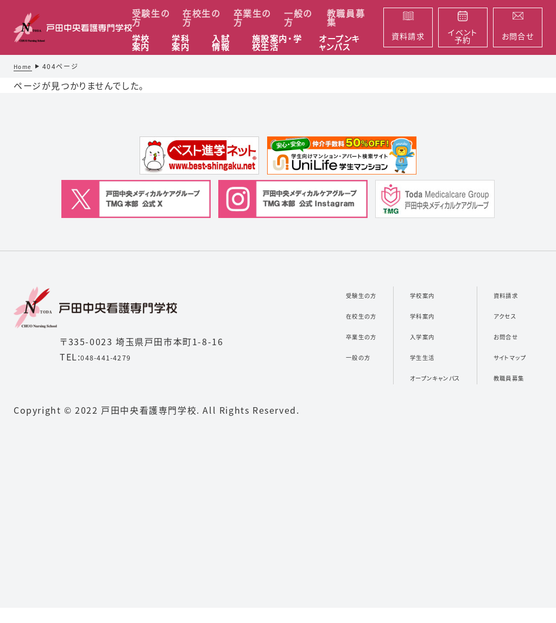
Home (24, 66)
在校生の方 (201, 17)
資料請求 (500, 294)
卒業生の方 (252, 17)
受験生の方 (150, 17)
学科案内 (180, 43)
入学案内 (395, 335)
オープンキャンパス (340, 43)
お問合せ (499, 335)
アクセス (498, 314)
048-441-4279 (113, 356)
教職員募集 (346, 17)
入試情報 (221, 43)
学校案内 (141, 43)
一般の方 (298, 17)
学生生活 (395, 356)
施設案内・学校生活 (277, 43)
